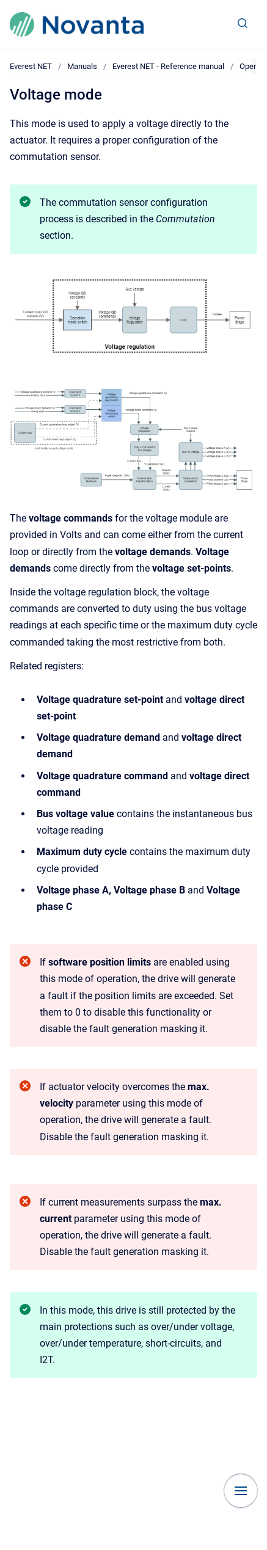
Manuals (82, 66)
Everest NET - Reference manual (168, 66)
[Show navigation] (240, 1490)
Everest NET (31, 66)
